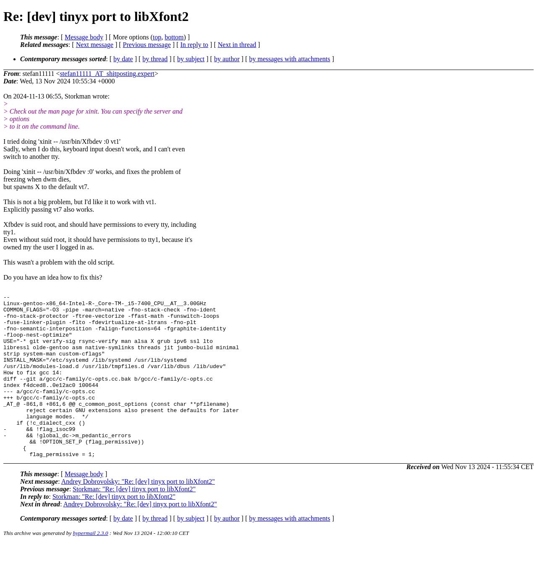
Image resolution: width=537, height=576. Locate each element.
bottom (173, 37)
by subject (190, 58)
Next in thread (237, 44)
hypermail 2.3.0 (90, 566)
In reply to (194, 44)
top (157, 37)
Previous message (147, 44)
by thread (155, 58)
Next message (94, 44)
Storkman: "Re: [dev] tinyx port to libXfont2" (134, 521)
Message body (84, 37)
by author (227, 58)
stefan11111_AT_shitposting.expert (107, 73)
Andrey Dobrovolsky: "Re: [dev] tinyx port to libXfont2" (138, 514)
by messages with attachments (289, 58)
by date (123, 58)
